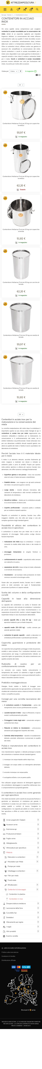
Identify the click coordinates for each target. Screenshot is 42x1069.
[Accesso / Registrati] (11, 9)
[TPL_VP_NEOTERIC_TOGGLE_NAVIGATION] (5, 10)
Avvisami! (21, 199)
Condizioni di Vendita (8, 992)
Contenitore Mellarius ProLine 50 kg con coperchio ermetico (21, 183)
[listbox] (13, 71)
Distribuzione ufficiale (9, 996)
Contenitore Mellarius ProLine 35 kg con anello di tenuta (21, 360)
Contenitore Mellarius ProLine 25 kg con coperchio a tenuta (21, 243)
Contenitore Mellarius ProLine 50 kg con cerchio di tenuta (21, 301)
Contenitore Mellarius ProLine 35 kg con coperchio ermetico (21, 124)
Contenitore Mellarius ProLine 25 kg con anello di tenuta (21, 419)
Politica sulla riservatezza (10, 988)
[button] (18, 9)
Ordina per (5, 71)
